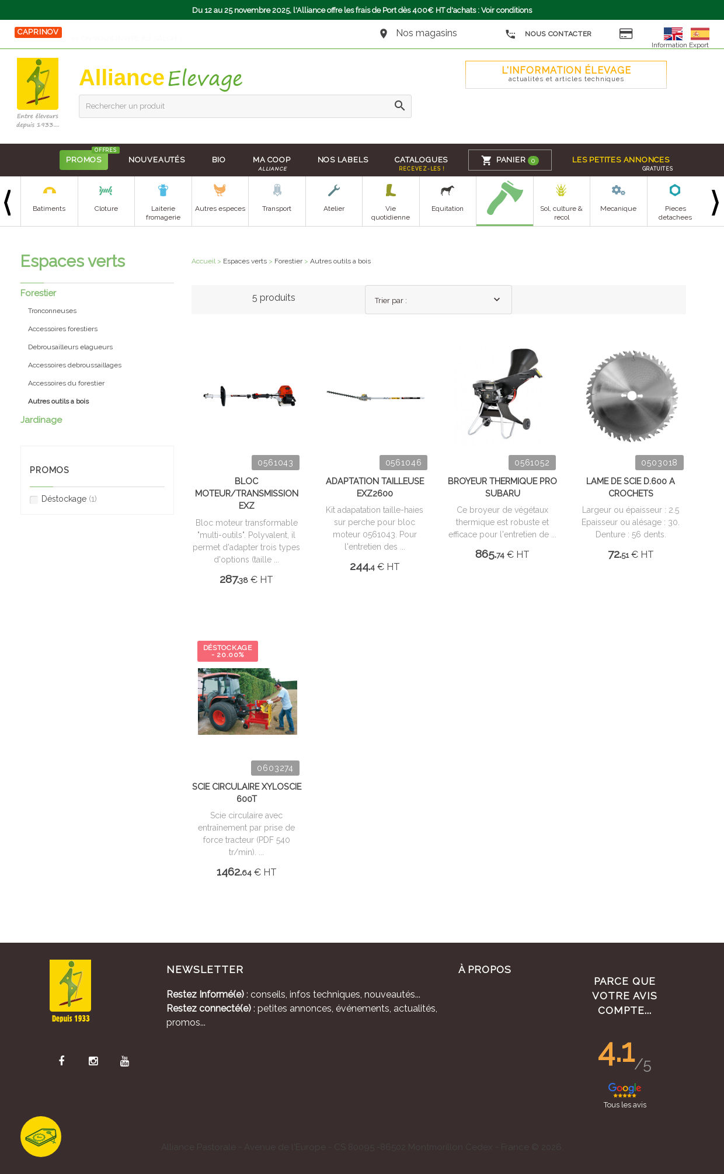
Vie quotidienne (390, 212)
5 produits (273, 297)
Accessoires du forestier (66, 383)
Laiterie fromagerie (163, 212)
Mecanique (618, 208)
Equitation (447, 208)
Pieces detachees (675, 212)
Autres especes (220, 208)
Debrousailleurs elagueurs (70, 347)
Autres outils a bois (340, 261)
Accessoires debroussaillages (74, 365)
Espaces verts (245, 261)
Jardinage (41, 420)
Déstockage (63, 499)
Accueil (203, 261)
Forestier (38, 293)
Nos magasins (426, 33)
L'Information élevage (566, 74)
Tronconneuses (52, 311)
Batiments (49, 208)
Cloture (106, 208)
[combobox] (438, 299)
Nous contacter (548, 34)
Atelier (333, 208)
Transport (276, 208)
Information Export (680, 45)
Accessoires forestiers (63, 329)
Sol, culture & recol (561, 212)
